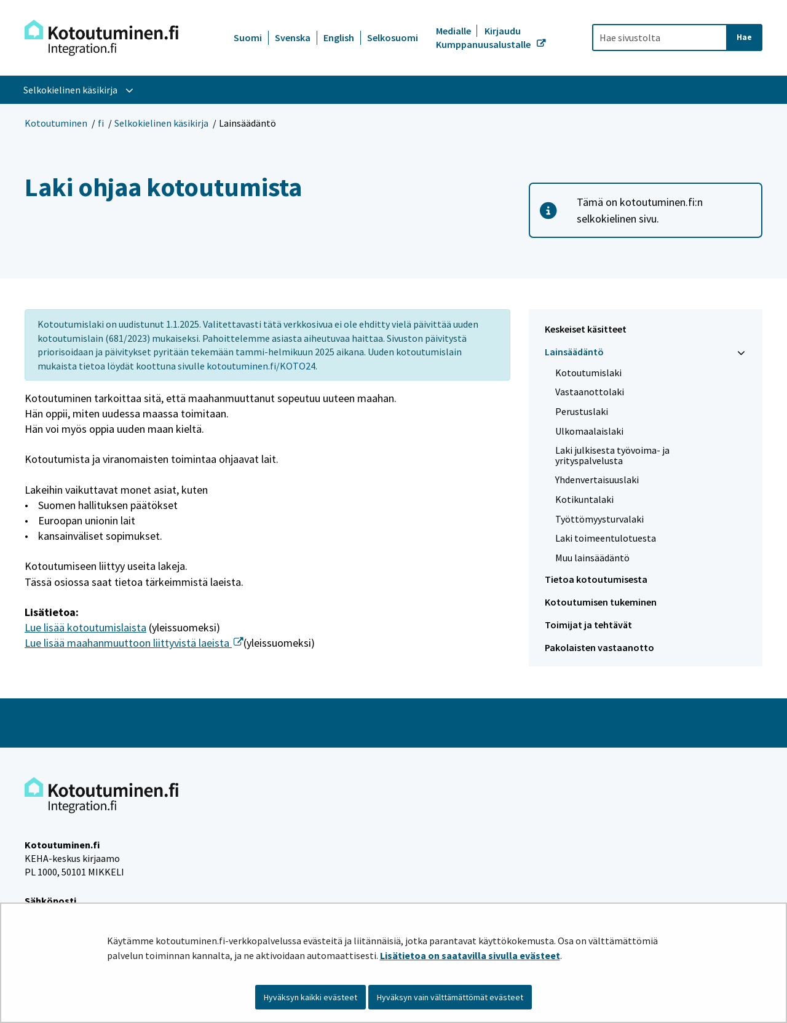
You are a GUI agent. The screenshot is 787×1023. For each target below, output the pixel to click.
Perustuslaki (581, 411)
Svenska (292, 37)
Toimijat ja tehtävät (588, 624)
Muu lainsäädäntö (592, 557)
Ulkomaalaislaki (589, 431)
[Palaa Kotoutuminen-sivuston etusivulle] (101, 38)
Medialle (454, 31)
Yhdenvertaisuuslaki (597, 479)
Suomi (248, 37)
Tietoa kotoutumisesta (596, 579)
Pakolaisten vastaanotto (599, 647)
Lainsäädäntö (574, 352)
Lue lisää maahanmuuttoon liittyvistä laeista (134, 643)
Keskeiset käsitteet (586, 329)
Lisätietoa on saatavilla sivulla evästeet (470, 955)
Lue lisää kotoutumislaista (85, 627)
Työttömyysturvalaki (599, 519)
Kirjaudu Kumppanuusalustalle (484, 37)
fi (101, 123)
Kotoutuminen (56, 123)
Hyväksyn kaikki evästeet (310, 997)
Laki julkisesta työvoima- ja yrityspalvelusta (612, 455)
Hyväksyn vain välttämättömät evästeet (450, 997)
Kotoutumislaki (588, 372)
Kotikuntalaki (584, 499)
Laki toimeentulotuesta (605, 538)
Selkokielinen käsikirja (161, 123)
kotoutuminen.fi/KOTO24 (261, 366)
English (338, 37)
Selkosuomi (392, 37)
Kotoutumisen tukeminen (601, 602)
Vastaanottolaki (589, 391)
